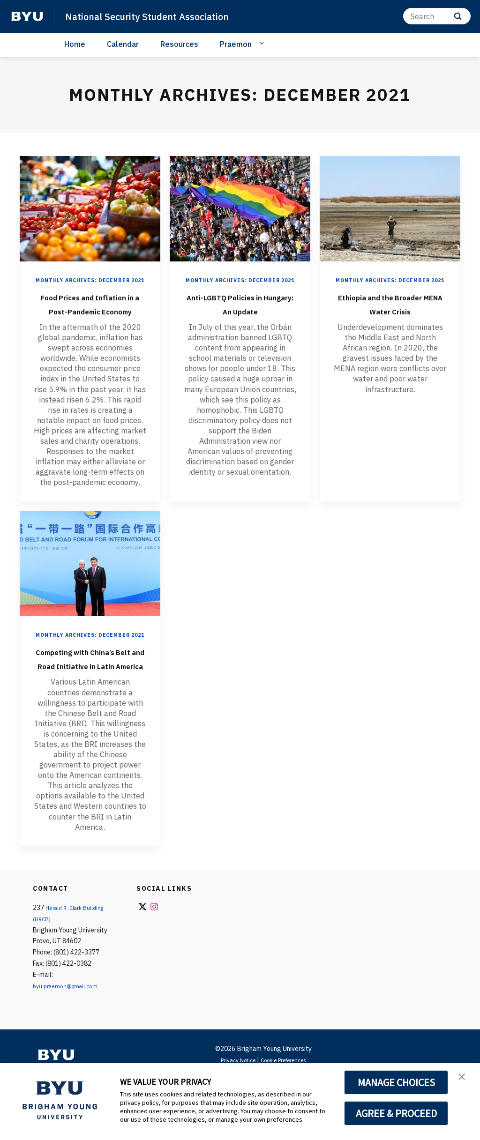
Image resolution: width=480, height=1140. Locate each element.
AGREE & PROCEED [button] (396, 1113)
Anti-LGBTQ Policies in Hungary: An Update (240, 319)
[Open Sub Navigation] (263, 43)
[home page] (27, 16)
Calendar (123, 44)
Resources (179, 44)
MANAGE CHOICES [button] (396, 1082)
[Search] (437, 16)
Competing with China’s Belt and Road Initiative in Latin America (90, 704)
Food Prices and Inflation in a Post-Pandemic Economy (90, 319)
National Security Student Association (163, 15)
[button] (464, 1080)
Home (74, 44)
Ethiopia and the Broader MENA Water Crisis (390, 319)
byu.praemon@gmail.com (69, 1046)
